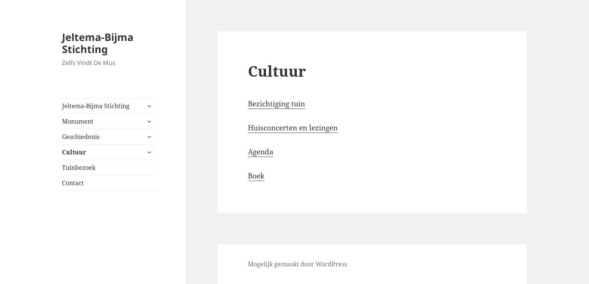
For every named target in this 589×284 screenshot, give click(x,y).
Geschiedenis (81, 137)
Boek (256, 176)
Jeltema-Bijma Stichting (97, 43)
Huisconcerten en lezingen (293, 128)
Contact (73, 183)
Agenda (260, 152)
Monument (78, 121)
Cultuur (74, 152)
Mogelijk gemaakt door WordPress (297, 264)
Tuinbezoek (78, 167)
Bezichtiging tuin (276, 104)
